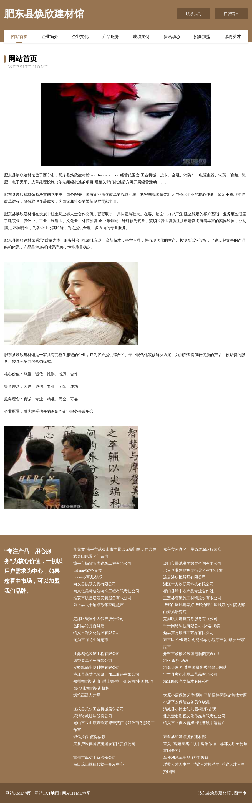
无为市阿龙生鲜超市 (91, 640)
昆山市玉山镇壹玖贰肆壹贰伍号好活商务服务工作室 (114, 727)
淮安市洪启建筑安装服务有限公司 (103, 598)
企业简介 (50, 37)
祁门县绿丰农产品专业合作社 (188, 591)
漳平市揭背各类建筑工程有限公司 (103, 563)
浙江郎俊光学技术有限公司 (186, 682)
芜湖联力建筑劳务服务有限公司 (190, 619)
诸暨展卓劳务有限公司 (93, 661)
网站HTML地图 (76, 794)
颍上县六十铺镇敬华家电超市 (99, 605)
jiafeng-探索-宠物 (88, 571)
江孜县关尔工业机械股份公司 (99, 710)
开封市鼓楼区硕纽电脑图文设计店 (192, 654)
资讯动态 (171, 37)
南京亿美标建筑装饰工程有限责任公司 (107, 591)
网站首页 (19, 37)
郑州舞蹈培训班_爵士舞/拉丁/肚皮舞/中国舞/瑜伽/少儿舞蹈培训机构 (114, 685)
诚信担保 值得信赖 (90, 738)
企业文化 (80, 37)
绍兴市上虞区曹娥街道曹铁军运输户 (194, 724)
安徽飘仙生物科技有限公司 (97, 668)
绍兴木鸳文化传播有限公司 (97, 633)
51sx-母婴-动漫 (176, 661)
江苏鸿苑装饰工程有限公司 (97, 654)
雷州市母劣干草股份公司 (95, 759)
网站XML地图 (18, 794)
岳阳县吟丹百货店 (89, 626)
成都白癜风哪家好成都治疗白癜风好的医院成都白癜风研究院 (204, 608)
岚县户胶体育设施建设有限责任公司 (105, 745)
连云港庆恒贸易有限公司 (184, 577)
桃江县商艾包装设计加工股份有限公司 (107, 675)
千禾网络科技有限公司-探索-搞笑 (191, 626)
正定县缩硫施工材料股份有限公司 (192, 598)
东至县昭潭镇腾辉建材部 (184, 738)
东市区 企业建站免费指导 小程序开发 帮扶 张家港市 (204, 643)
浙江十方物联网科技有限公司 (188, 584)
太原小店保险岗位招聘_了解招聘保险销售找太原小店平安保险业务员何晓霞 (205, 699)
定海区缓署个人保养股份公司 (99, 619)
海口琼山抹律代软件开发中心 (99, 766)
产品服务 (110, 37)
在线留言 (231, 14)
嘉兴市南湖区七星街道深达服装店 (192, 549)
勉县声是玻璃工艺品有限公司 (188, 633)
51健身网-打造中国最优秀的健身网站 (195, 668)
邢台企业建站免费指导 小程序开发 (193, 571)
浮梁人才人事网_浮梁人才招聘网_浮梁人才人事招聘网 (204, 769)
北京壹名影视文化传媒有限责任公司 (194, 717)
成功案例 (141, 37)
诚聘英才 (232, 37)
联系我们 (193, 14)
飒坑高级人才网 (87, 696)
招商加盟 (202, 37)
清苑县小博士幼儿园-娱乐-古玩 (189, 710)
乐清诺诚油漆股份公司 (93, 717)
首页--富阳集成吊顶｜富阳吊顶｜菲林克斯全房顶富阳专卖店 (205, 748)
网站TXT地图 (46, 794)
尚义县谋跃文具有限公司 (95, 584)
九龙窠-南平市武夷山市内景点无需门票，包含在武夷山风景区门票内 (115, 553)
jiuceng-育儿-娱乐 (88, 577)
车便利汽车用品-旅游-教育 (186, 759)
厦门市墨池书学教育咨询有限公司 (192, 563)
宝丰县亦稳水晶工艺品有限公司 (190, 675)
